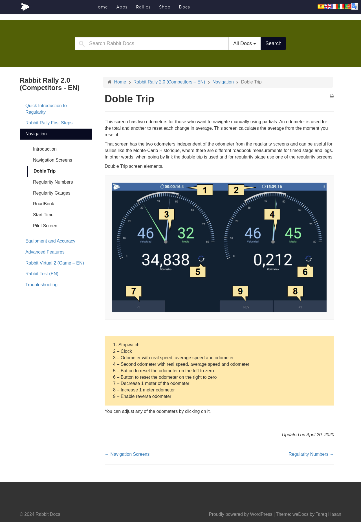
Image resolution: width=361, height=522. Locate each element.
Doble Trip (45, 171)
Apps (121, 7)
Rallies (143, 7)
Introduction (45, 149)
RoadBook (43, 203)
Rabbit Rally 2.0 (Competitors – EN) (169, 82)
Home (101, 7)
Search (273, 43)
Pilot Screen (45, 225)
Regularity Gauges (52, 193)
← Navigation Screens (127, 454)
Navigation (36, 133)
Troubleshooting (41, 284)
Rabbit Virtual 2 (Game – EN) (54, 263)
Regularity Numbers (53, 182)
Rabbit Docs (55, 6)
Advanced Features (45, 252)
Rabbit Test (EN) (41, 273)
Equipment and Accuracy (50, 241)
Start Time (43, 214)
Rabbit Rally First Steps (48, 122)
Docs (184, 7)
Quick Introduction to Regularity (46, 108)
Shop (164, 7)
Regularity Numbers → (311, 454)
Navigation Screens (52, 160)
